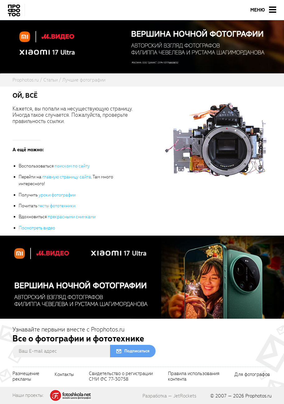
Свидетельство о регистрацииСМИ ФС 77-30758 (121, 376)
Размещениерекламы (25, 376)
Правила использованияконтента (193, 376)
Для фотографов (252, 375)
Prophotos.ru (258, 396)
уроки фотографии (57, 195)
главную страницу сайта (66, 177)
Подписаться (136, 351)
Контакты (64, 375)
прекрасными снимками (72, 217)
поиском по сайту (72, 166)
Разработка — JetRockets (169, 396)
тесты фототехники (56, 206)
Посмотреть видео (37, 228)
